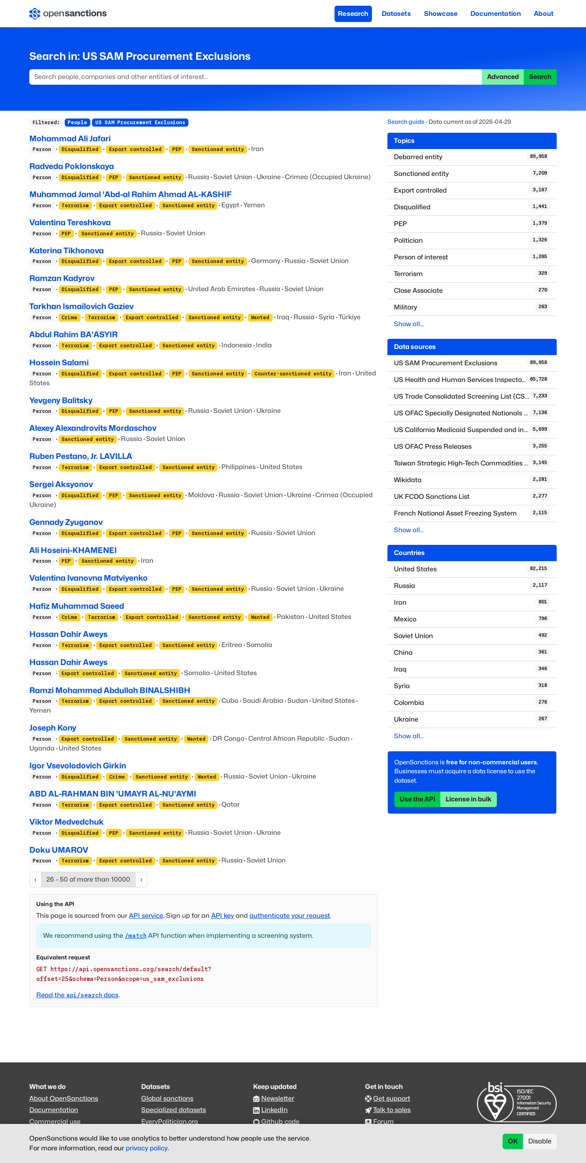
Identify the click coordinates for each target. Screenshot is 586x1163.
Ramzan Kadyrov (61, 278)
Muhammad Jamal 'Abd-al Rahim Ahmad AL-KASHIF (130, 194)
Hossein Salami (59, 362)
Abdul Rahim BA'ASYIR (73, 334)
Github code (280, 1122)
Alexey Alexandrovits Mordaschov (92, 428)
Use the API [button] (417, 799)
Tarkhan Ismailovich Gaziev (81, 306)
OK (513, 1141)
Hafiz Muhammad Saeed (76, 606)
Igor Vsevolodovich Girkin (77, 765)
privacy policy (147, 1148)
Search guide (405, 121)
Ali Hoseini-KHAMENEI (73, 550)
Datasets (396, 14)
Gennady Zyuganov (66, 522)
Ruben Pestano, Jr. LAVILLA (80, 456)
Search (540, 77)
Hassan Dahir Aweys (68, 634)
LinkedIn (274, 1110)
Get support (391, 1098)
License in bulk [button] (469, 799)
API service (146, 915)
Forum (383, 1122)
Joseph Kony (52, 728)
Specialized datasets (173, 1110)
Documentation (495, 14)
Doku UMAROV (58, 850)
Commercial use (55, 1122)
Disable (539, 1141)
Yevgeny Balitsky (60, 400)
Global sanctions (167, 1098)
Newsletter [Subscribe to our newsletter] (277, 1098)
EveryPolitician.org (169, 1122)
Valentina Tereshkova (70, 222)
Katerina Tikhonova (66, 250)
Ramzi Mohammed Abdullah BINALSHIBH (109, 690)
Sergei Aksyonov (61, 484)
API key (222, 915)
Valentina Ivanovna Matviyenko (88, 578)
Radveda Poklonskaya (71, 166)
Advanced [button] (503, 77)
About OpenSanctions (63, 1098)
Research (353, 14)
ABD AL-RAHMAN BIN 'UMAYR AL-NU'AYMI (112, 794)
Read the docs (77, 995)
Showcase (440, 14)
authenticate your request (289, 915)
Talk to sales (392, 1110)
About (543, 14)
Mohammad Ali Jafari (70, 138)
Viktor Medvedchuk (66, 822)
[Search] (255, 77)
